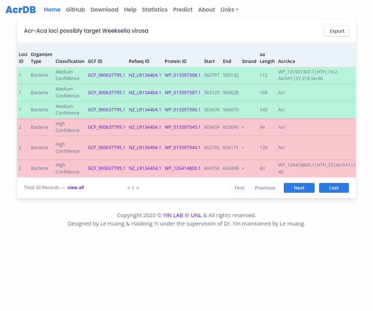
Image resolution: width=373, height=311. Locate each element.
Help (130, 9)
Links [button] (227, 9)
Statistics (155, 9)
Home (53, 9)
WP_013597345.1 (183, 127)
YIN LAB (173, 215)
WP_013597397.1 (183, 92)
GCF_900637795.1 (107, 75)
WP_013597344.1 (183, 147)
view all (75, 187)
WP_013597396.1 (183, 110)
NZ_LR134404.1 (145, 75)
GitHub (75, 9)
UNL (196, 215)
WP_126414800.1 (183, 168)
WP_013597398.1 (183, 75)
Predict (183, 9)
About (206, 9)
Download (104, 9)
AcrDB (20, 9)
